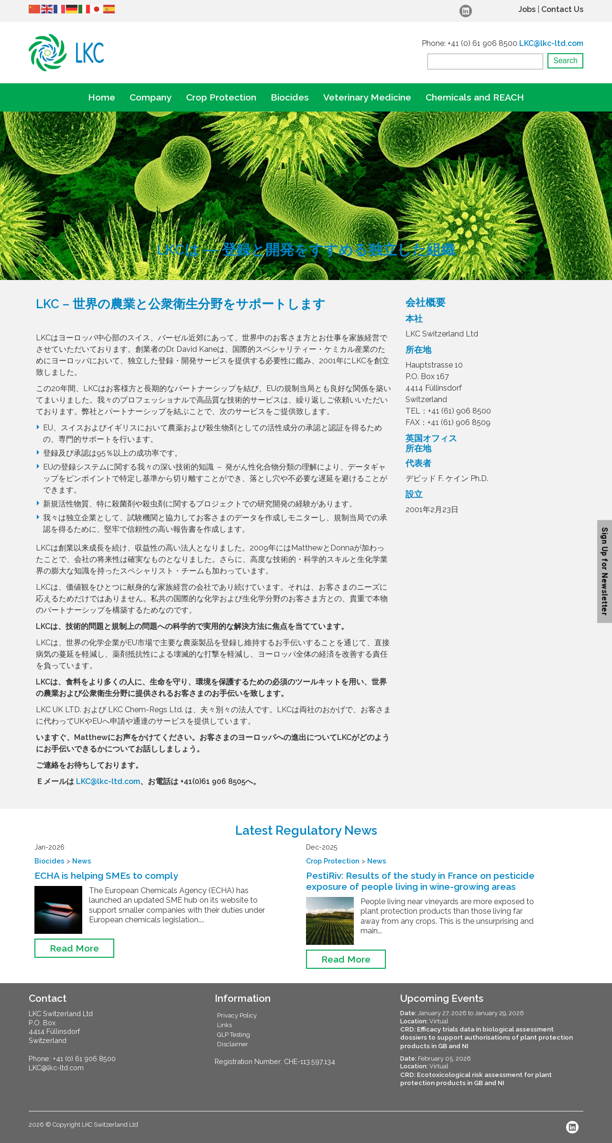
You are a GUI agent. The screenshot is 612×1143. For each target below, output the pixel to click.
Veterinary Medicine (367, 97)
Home (101, 97)
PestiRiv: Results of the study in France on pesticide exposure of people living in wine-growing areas (420, 881)
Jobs (527, 9)
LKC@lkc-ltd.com (551, 43)
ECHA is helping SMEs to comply (106, 875)
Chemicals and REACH (475, 97)
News (81, 861)
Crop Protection (221, 97)
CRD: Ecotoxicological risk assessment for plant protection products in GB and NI (476, 1079)
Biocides (290, 97)
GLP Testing (233, 1034)
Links (224, 1025)
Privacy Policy (237, 1015)
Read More (74, 948)
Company (151, 97)
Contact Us (562, 9)
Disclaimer (232, 1044)
